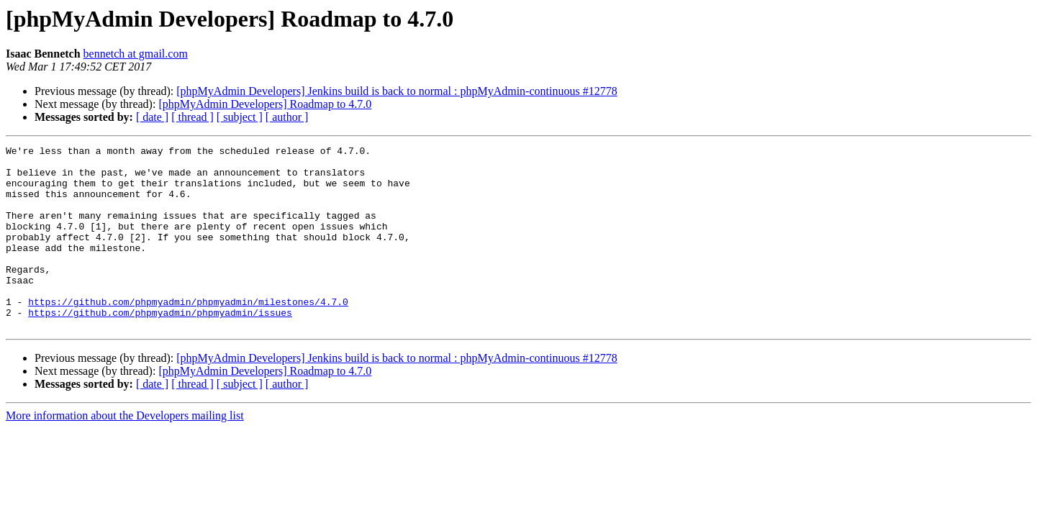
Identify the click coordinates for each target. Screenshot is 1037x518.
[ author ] (287, 117)
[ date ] (152, 117)
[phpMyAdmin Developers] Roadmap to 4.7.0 (264, 104)
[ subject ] (240, 117)
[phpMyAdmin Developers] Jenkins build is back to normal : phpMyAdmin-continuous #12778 (396, 91)
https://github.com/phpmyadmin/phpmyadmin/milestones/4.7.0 (188, 333)
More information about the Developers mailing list (125, 452)
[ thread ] (192, 117)
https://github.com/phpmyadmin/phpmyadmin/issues (160, 346)
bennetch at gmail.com (135, 53)
